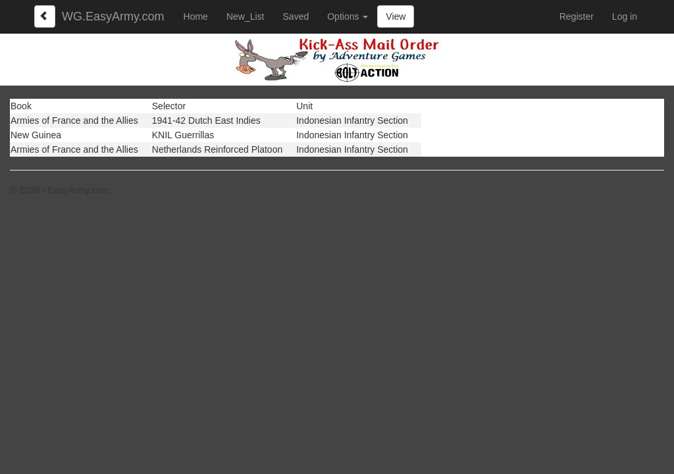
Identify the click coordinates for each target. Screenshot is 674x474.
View (395, 16)
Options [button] (347, 16)
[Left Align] (44, 16)
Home (196, 16)
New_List (245, 16)
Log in (624, 16)
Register (576, 16)
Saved (296, 16)
